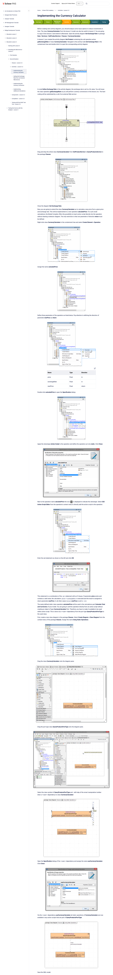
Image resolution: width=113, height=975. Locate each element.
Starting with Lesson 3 (14, 45)
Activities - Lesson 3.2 (17, 66)
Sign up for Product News (68, 3)
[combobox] (97, 3)
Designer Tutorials (9, 26)
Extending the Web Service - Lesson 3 (15, 50)
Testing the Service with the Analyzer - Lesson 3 (15, 108)
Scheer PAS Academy (47, 10)
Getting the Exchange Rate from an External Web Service (19, 78)
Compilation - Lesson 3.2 (18, 98)
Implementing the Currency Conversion (18, 84)
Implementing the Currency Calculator (18, 71)
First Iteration (13, 55)
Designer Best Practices (11, 15)
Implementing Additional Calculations (19, 90)
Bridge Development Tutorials (12, 30)
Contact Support (55, 3)
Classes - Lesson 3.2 (17, 63)
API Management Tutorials (11, 22)
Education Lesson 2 (12, 38)
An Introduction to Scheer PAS (12, 11)
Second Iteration (14, 59)
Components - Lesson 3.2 (18, 94)
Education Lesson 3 (12, 42)
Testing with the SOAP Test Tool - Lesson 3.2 (19, 103)
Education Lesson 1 (12, 34)
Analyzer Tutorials (9, 18)
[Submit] (86, 3)
